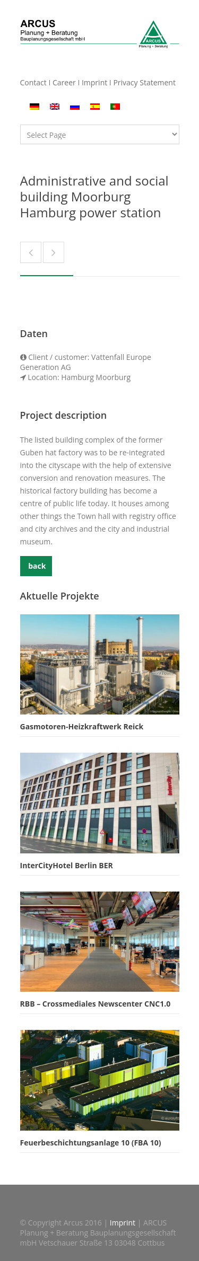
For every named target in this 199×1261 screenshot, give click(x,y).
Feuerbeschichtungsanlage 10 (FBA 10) (90, 1142)
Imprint (94, 82)
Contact (33, 82)
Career (64, 82)
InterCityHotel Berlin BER (66, 865)
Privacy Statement (144, 82)
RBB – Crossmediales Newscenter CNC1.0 (95, 1004)
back (36, 566)
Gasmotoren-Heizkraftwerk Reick (82, 726)
